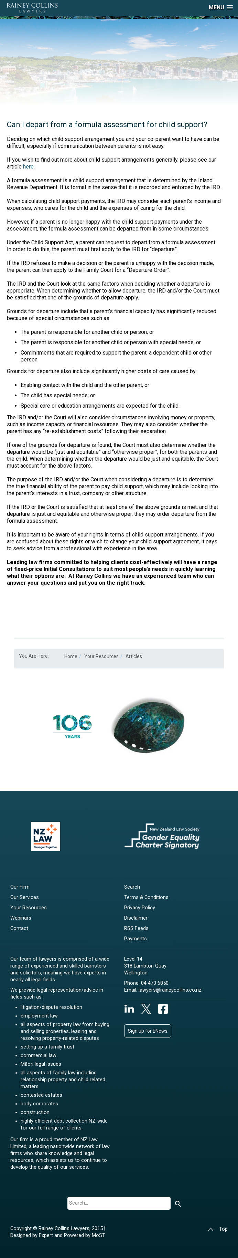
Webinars (20, 918)
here (28, 166)
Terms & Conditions (146, 897)
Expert (46, 1235)
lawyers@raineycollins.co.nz (170, 990)
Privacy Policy (139, 908)
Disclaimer (136, 918)
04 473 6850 (155, 983)
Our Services (24, 897)
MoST (98, 1235)
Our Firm (20, 887)
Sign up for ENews (147, 1031)
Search (132, 887)
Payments (135, 939)
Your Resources (28, 908)
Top (217, 1229)
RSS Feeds (136, 928)
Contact (19, 928)
